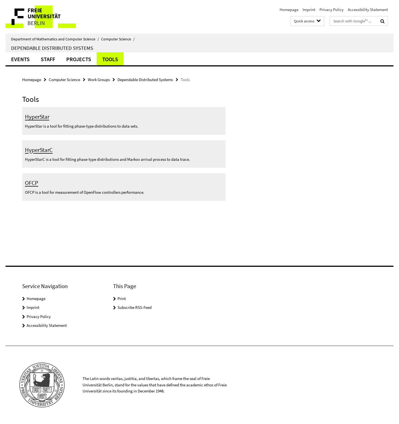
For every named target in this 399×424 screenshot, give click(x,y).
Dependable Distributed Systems (52, 48)
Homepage (289, 9)
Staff (48, 59)
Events (20, 59)
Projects (78, 59)
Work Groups (99, 79)
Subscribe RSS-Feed (134, 307)
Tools (110, 59)
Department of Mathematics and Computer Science (55, 39)
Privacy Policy (331, 9)
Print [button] (121, 298)
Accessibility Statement (368, 9)
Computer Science (118, 39)
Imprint (309, 9)
